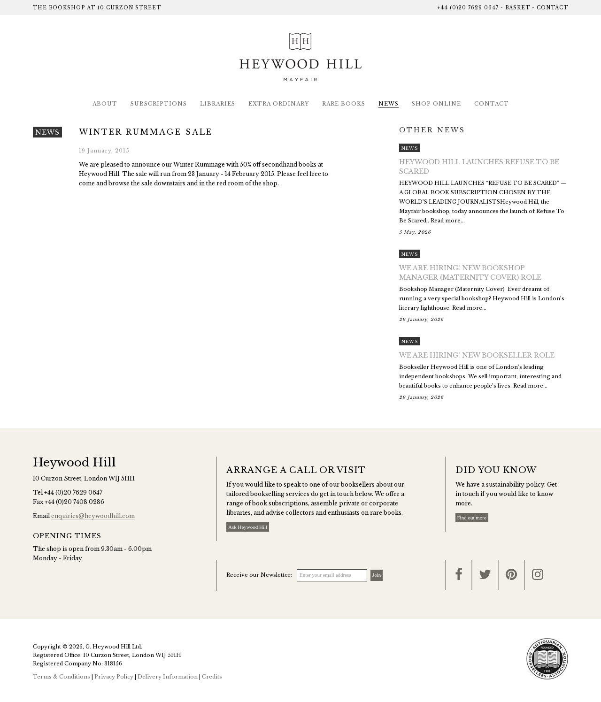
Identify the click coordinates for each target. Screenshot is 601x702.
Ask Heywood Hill (247, 527)
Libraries (217, 103)
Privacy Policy (113, 676)
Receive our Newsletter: (259, 575)
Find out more (471, 517)
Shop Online (436, 103)
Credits (212, 676)
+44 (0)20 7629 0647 (468, 8)
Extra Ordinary (278, 103)
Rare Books (343, 103)
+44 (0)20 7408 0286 (74, 501)
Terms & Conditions (61, 676)
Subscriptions (159, 103)
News (388, 103)
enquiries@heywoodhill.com (93, 515)
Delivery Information (168, 676)
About (104, 103)
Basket (517, 8)
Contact (552, 8)
